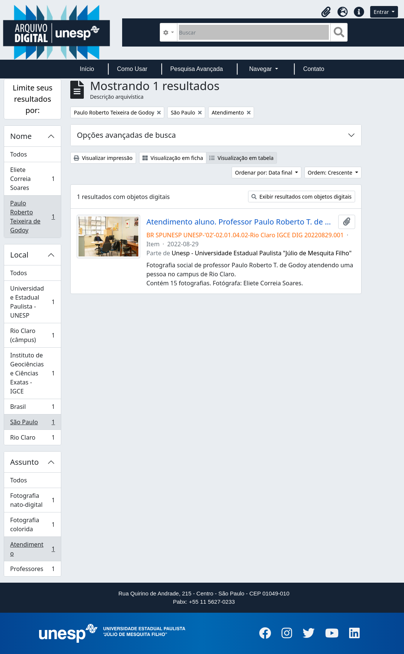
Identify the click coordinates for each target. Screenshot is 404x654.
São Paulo (32, 423)
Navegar (261, 69)
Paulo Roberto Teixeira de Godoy (32, 216)
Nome (21, 136)
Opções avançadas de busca (126, 135)
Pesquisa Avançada (196, 69)
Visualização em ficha (172, 157)
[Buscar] (254, 32)
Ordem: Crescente (331, 172)
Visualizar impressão (103, 157)
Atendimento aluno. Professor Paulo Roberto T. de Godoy (240, 221)
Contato (313, 69)
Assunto (24, 462)
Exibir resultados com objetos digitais (301, 196)
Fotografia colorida (32, 524)
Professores (32, 570)
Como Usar (132, 69)
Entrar (382, 11)
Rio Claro (32, 439)
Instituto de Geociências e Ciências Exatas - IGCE (32, 373)
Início (87, 69)
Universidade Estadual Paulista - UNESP (32, 301)
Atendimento (32, 549)
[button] (326, 12)
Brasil (32, 408)
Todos (18, 154)
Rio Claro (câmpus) (32, 335)
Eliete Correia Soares (32, 179)
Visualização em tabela (241, 157)
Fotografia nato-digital (32, 500)
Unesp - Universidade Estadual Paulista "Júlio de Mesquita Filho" (262, 253)
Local (19, 255)
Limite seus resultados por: (33, 99)
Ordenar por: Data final (264, 172)
